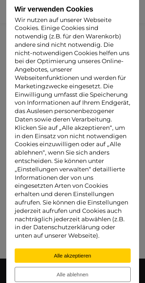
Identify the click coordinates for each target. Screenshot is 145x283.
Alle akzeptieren (72, 256)
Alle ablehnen (72, 275)
